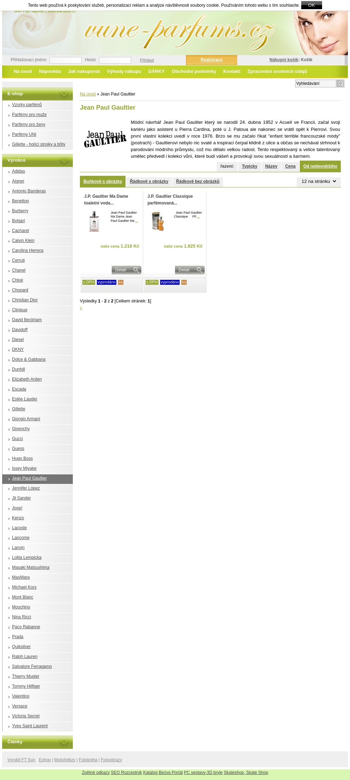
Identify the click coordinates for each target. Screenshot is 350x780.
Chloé (17, 280)
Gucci (17, 438)
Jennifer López (26, 488)
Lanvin (18, 547)
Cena (290, 166)
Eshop (45, 759)
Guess (18, 448)
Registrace (211, 59)
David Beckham (27, 319)
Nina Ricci (21, 616)
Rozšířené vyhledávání (271, 82)
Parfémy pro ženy (28, 124)
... (136, 221)
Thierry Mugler (25, 676)
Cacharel (20, 230)
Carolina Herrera (27, 250)
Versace (19, 706)
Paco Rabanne (26, 626)
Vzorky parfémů (27, 104)
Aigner (18, 181)
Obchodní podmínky (194, 71)
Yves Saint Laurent (30, 725)
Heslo (90, 59)
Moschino (21, 607)
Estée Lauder (24, 399)
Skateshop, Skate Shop (246, 772)
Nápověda (50, 71)
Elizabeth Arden (27, 379)
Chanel (18, 270)
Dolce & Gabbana (29, 359)
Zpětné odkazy (96, 772)
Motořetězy (64, 759)
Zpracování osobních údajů (277, 71)
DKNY (18, 349)
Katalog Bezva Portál (163, 772)
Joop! (17, 507)
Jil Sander (21, 498)
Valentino (20, 696)
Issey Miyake (24, 468)
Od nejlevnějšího (320, 166)
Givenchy (21, 428)
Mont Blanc (22, 597)
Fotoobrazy (111, 759)
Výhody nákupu (124, 71)
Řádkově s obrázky (149, 181)
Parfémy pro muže (29, 114)
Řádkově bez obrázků (198, 181)
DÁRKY (156, 71)
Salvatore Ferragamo (32, 666)
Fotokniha (88, 759)
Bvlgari (18, 220)
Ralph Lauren (24, 656)
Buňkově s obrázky (102, 181)
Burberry (20, 210)
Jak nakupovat (84, 71)
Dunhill (18, 369)
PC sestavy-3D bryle (203, 772)
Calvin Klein (23, 240)
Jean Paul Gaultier (29, 478)
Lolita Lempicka (26, 557)
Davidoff (20, 329)
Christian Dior (25, 299)
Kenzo (18, 517)
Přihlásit (147, 60)
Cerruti (18, 260)
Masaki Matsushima (30, 567)
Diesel (18, 339)
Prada (17, 636)
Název (271, 166)
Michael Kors (24, 587)
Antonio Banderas (29, 191)
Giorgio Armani (26, 418)
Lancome (20, 537)
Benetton (20, 200)
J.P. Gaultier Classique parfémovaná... (170, 200)
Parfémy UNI (24, 134)
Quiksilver (21, 646)
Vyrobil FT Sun (21, 759)
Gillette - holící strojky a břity (38, 144)
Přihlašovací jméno (28, 59)
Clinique (19, 309)
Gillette (18, 408)
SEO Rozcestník (126, 772)
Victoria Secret (26, 715)
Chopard (20, 290)
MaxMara (21, 577)
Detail (120, 269)
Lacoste (19, 527)
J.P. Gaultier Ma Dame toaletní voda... (106, 200)
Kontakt (231, 71)
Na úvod (23, 71)
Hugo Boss (22, 458)
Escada (19, 389)
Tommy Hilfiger (26, 686)
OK (311, 5)
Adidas (18, 171)
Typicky (249, 166)
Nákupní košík (283, 59)
